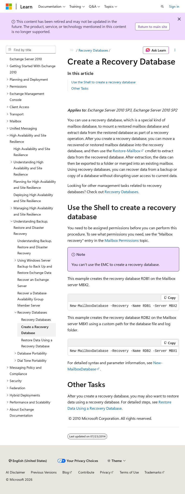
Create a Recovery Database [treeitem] (34, 329)
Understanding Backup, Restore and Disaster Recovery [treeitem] (34, 246)
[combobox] (31, 49)
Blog (65, 472)
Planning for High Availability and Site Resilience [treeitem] (34, 184)
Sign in (174, 6)
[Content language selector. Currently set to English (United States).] (28, 461)
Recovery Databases (93, 50)
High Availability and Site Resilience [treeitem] (31, 151)
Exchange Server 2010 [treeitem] (26, 59)
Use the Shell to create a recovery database (103, 82)
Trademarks (153, 472)
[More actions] (175, 50)
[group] (123, 351)
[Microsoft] (9, 6)
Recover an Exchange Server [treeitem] (33, 282)
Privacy (105, 472)
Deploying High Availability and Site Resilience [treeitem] (33, 197)
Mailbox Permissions (122, 240)
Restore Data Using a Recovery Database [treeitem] (36, 343)
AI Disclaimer (15, 472)
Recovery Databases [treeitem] (36, 319)
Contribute (86, 472)
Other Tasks (79, 88)
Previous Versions (44, 472)
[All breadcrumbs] (71, 50)
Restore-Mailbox (126, 150)
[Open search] (162, 6)
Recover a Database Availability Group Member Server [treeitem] (31, 299)
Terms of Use (129, 472)
